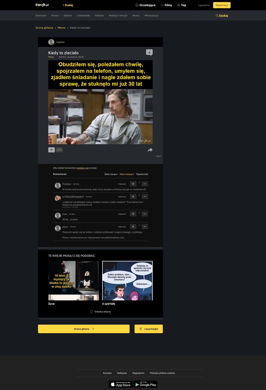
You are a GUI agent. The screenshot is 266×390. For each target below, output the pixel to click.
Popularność (142, 174)
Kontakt (107, 373)
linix (64, 214)
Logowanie (204, 5)
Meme (61, 27)
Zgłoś (158, 156)
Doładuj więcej (100, 311)
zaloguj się (83, 168)
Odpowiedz (122, 184)
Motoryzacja (151, 15)
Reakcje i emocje (118, 15)
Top (183, 5)
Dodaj (69, 5)
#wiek (81, 57)
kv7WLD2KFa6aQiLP (73, 196)
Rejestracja (222, 5)
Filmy (168, 5)
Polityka (99, 15)
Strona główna (44, 27)
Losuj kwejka (149, 329)
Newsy (136, 15)
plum (65, 226)
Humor (55, 15)
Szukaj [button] (223, 15)
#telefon (62, 57)
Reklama (122, 373)
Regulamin (138, 373)
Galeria (68, 15)
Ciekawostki (83, 15)
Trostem (66, 184)
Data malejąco (127, 174)
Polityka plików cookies (162, 373)
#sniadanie (72, 57)
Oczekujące (147, 5)
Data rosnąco (111, 174)
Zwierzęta (40, 15)
